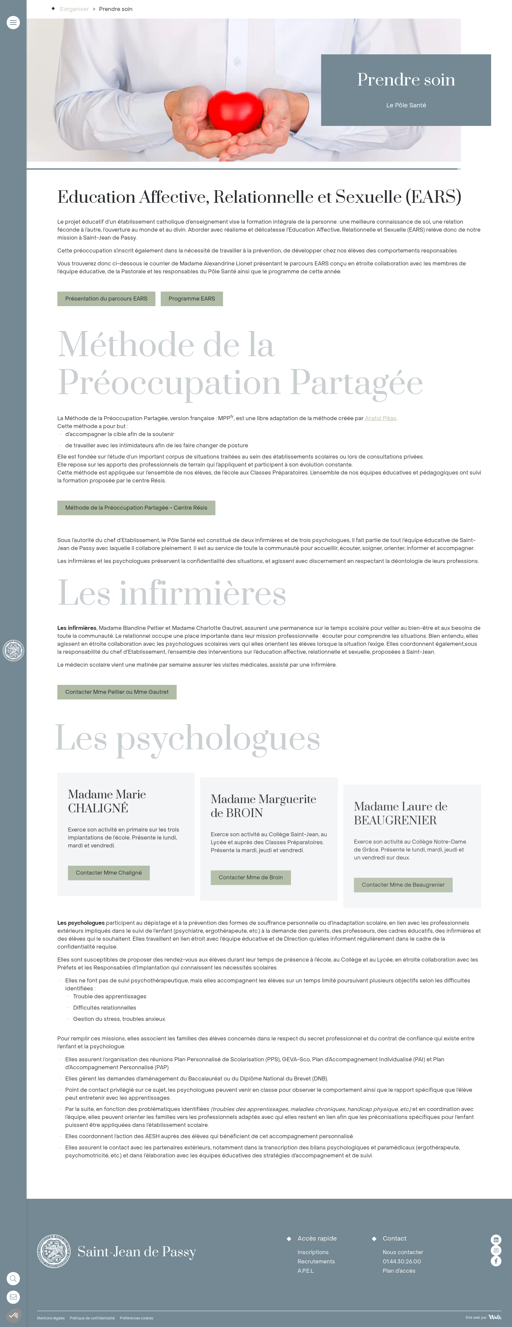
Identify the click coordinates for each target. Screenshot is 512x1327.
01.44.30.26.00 (402, 1261)
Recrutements (316, 1261)
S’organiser (74, 9)
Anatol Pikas (380, 418)
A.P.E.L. (306, 1271)
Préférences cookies (136, 1318)
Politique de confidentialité (92, 1318)
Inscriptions (313, 1252)
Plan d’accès (399, 1271)
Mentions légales (51, 1318)
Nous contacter (403, 1252)
